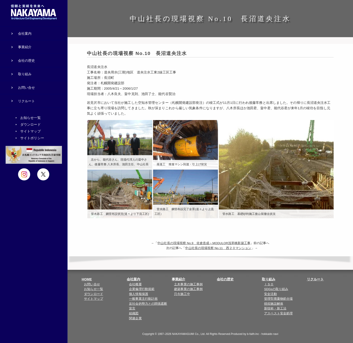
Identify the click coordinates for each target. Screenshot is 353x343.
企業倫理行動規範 (141, 289)
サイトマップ (93, 298)
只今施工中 (182, 294)
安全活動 (270, 294)
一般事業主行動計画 (143, 298)
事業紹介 (178, 279)
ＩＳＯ (269, 284)
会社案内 (133, 279)
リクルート (315, 279)
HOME (87, 279)
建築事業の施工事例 (188, 289)
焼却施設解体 (273, 303)
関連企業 (135, 318)
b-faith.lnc (253, 334)
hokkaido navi (269, 334)
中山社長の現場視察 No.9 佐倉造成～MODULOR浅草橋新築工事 (203, 243)
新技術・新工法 (275, 308)
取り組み (268, 279)
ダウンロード (93, 294)
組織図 (133, 313)
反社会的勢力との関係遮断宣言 (148, 306)
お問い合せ (92, 284)
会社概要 (135, 284)
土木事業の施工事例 (188, 284)
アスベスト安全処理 (278, 313)
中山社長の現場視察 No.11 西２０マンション (218, 248)
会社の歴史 (225, 279)
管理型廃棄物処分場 (278, 298)
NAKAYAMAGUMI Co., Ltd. (188, 334)
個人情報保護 (138, 294)
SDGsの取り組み (276, 289)
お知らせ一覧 (93, 289)
